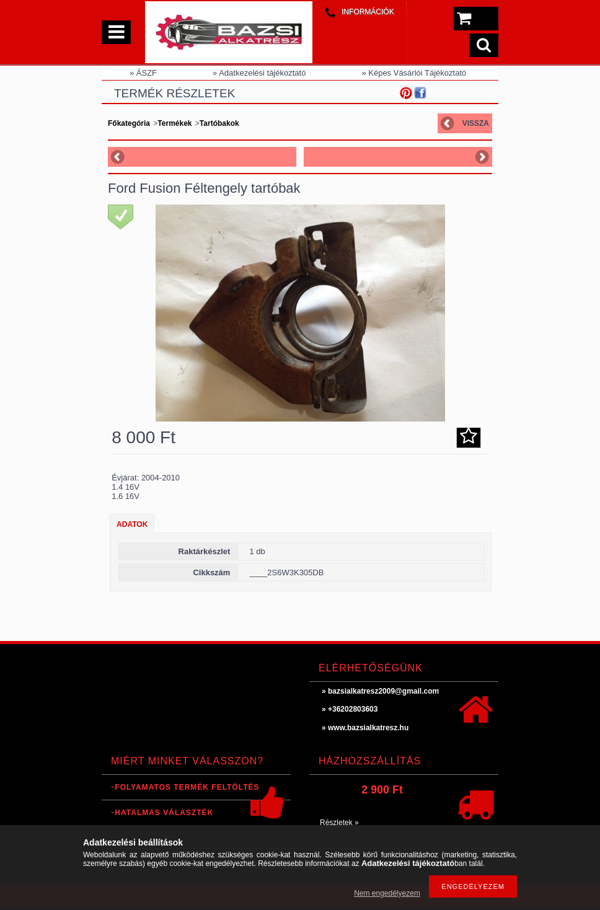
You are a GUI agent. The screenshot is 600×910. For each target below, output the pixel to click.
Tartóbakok (219, 123)
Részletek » (339, 822)
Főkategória (129, 123)
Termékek (174, 123)
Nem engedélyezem (387, 893)
